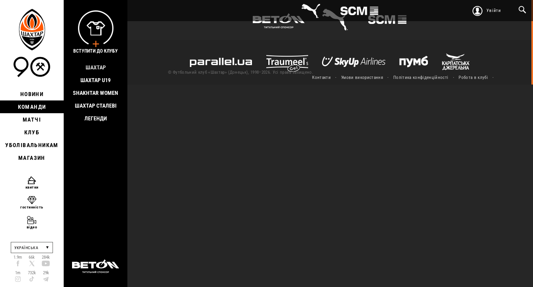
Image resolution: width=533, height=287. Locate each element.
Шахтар (96, 67)
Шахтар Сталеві (96, 105)
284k (46, 257)
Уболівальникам (32, 145)
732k (32, 272)
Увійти (493, 10)
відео (32, 227)
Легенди (95, 118)
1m (17, 272)
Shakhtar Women (95, 93)
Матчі (32, 119)
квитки (32, 187)
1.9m (18, 257)
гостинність (31, 207)
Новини (31, 94)
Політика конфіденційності (420, 77)
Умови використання (362, 77)
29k (46, 272)
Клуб (32, 132)
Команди (32, 107)
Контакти (321, 77)
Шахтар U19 (95, 80)
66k (32, 257)
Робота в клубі (473, 77)
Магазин (31, 158)
